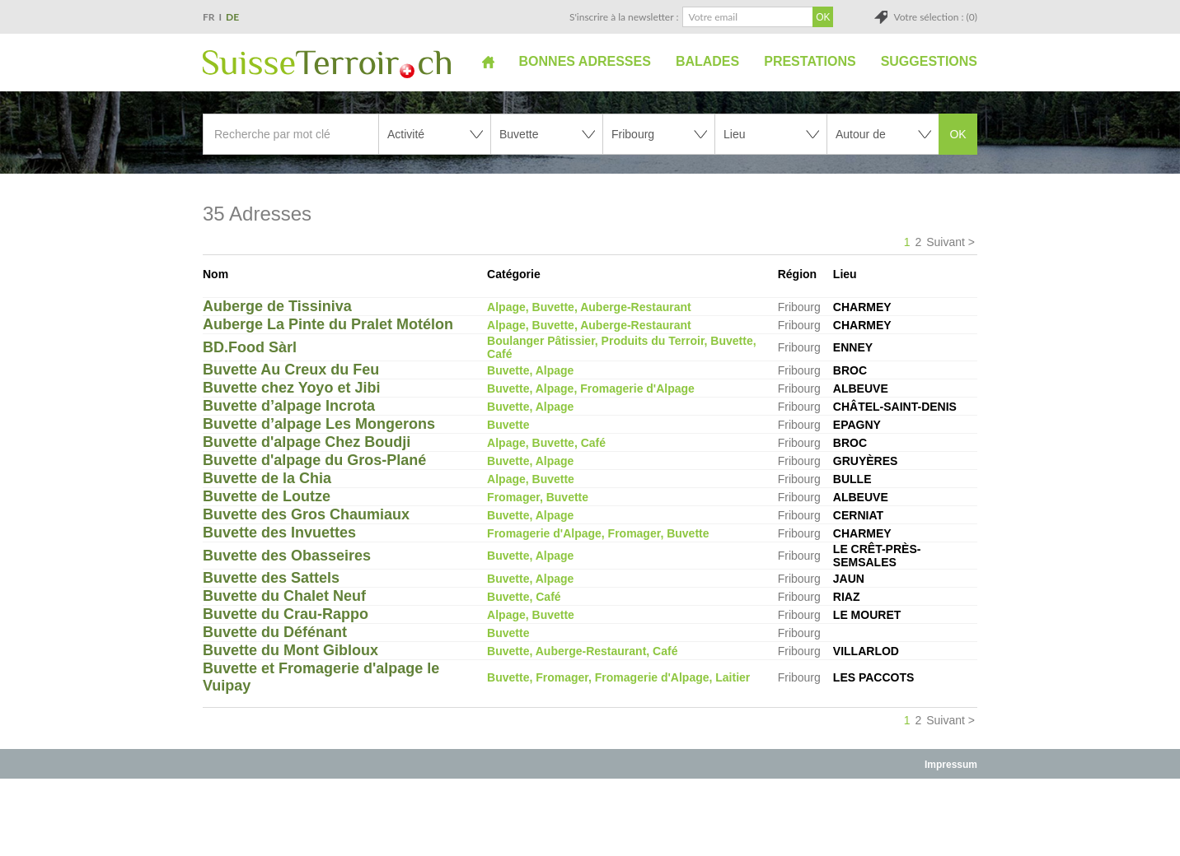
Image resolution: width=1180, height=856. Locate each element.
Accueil (488, 61)
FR (209, 17)
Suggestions (929, 61)
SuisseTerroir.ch (327, 64)
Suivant (945, 242)
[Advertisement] (590, 816)
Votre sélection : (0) (935, 17)
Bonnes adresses (585, 61)
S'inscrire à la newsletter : (624, 17)
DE (232, 17)
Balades (707, 61)
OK (957, 134)
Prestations (809, 61)
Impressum (951, 764)
